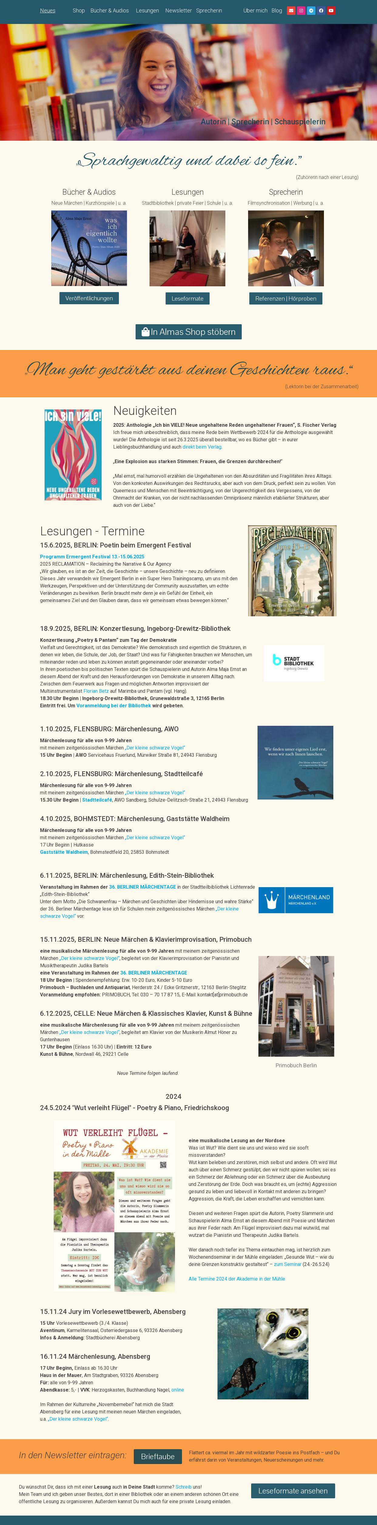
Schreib (184, 1487)
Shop (79, 10)
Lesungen (147, 10)
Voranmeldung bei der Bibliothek (114, 706)
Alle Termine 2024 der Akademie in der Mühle (237, 1279)
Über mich (255, 10)
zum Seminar (287, 1264)
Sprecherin (209, 10)
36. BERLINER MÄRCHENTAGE (143, 887)
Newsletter (178, 10)
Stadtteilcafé (97, 800)
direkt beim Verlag (202, 447)
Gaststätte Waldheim (64, 852)
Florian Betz (96, 691)
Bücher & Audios (109, 10)
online (177, 1390)
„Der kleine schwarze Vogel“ (155, 748)
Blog (276, 10)
